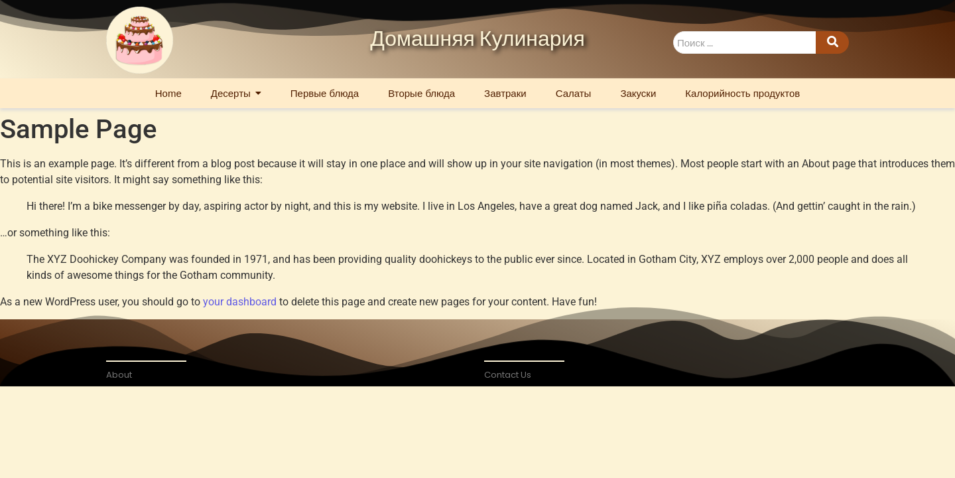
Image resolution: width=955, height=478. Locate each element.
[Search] (744, 42)
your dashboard (240, 301)
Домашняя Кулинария (477, 40)
